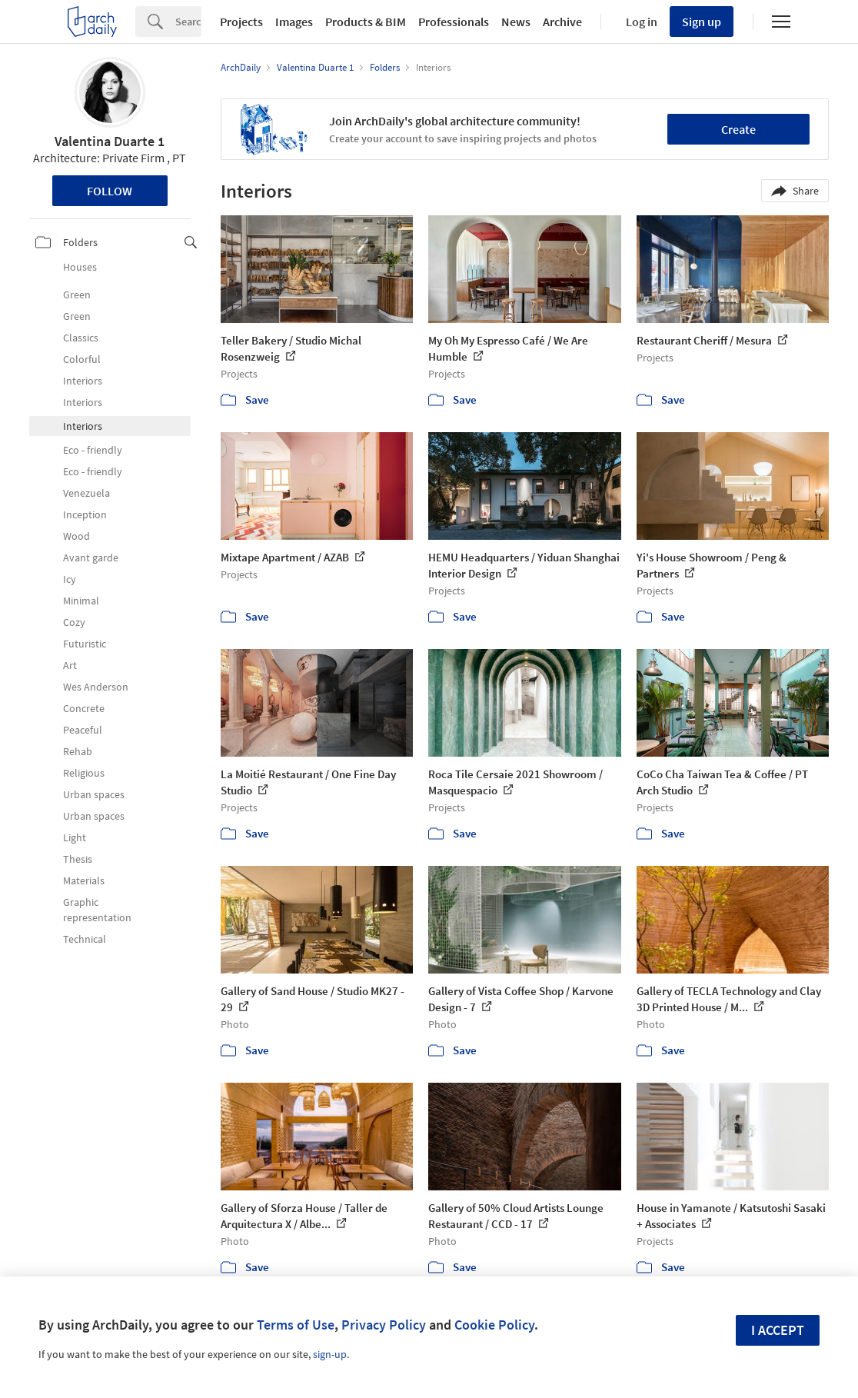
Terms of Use (295, 1324)
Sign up (701, 21)
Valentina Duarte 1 (110, 141)
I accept (777, 1330)
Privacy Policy (383, 1324)
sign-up (330, 1354)
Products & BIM (365, 21)
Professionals (453, 21)
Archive (562, 21)
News (515, 21)
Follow (109, 190)
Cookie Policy (494, 1324)
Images (294, 21)
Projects (241, 21)
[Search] (188, 21)
